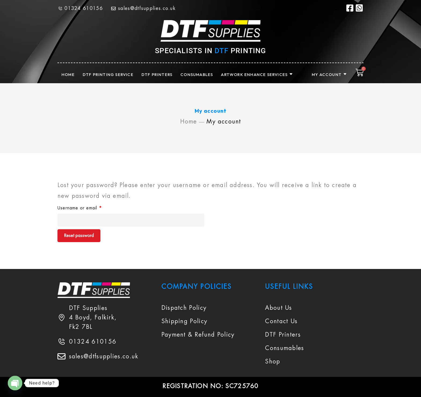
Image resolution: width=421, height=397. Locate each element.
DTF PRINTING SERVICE (108, 74)
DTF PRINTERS (156, 74)
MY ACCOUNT (329, 74)
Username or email (88, 207)
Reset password (79, 235)
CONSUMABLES (196, 74)
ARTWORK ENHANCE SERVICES (257, 74)
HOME (68, 74)
